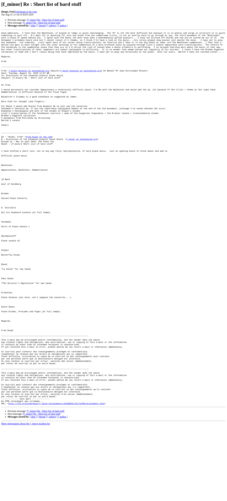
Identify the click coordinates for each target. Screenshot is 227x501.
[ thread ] (42, 25)
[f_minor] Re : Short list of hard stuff (45, 20)
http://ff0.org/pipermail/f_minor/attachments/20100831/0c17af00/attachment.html (57, 478)
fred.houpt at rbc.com (26, 11)
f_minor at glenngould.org (81, 160)
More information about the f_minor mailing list (25, 498)
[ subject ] (52, 25)
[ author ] (63, 25)
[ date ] (33, 25)
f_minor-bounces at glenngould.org (29, 78)
